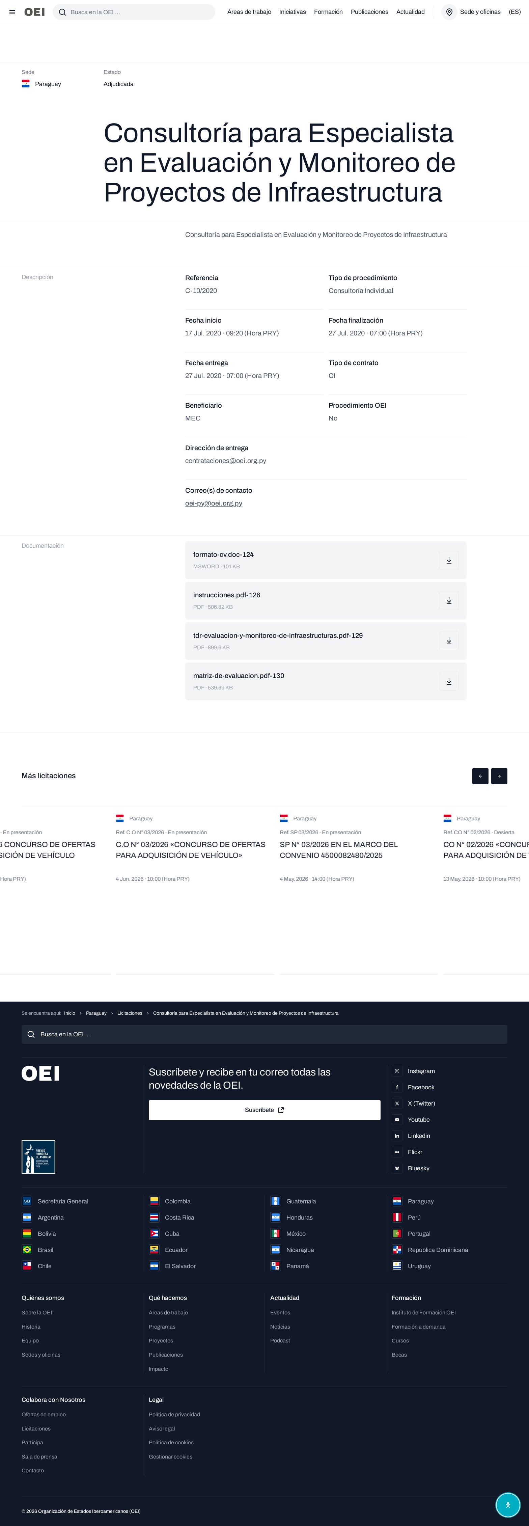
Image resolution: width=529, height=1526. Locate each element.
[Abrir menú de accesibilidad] (508, 1505)
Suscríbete (265, 1110)
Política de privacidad (174, 1414)
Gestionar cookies (170, 1457)
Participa (32, 1442)
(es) (515, 11)
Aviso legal (162, 1429)
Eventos (280, 1312)
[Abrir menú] (12, 12)
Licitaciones (129, 1013)
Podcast (280, 1340)
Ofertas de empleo (44, 1414)
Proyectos (161, 1340)
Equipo (30, 1340)
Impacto (158, 1369)
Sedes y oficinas (41, 1355)
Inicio (69, 1013)
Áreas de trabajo (249, 11)
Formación (328, 11)
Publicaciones (369, 11)
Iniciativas (292, 11)
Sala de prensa (39, 1457)
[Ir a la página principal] (34, 12)
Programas (162, 1327)
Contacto (33, 1470)
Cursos (400, 1340)
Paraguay (96, 1013)
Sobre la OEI (37, 1312)
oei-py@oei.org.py (213, 503)
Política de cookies (171, 1442)
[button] (480, 776)
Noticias (280, 1327)
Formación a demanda (419, 1327)
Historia (31, 1327)
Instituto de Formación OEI (424, 1312)
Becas (399, 1355)
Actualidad (410, 11)
